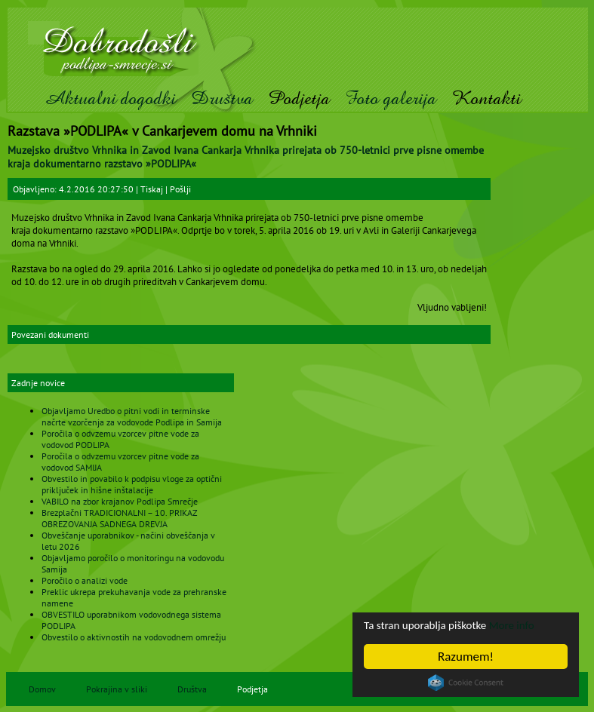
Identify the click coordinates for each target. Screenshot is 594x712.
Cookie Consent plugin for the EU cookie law (465, 682)
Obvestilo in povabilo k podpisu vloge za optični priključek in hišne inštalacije (132, 484)
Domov (42, 689)
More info (531, 625)
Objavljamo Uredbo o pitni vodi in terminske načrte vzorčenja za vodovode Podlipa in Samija (132, 416)
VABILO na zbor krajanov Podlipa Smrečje (120, 501)
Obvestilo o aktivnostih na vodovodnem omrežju (134, 637)
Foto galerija (390, 98)
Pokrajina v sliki (116, 689)
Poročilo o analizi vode (85, 580)
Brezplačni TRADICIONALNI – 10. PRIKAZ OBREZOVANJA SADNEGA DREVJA (119, 518)
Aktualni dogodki (110, 98)
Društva (222, 98)
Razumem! (466, 656)
